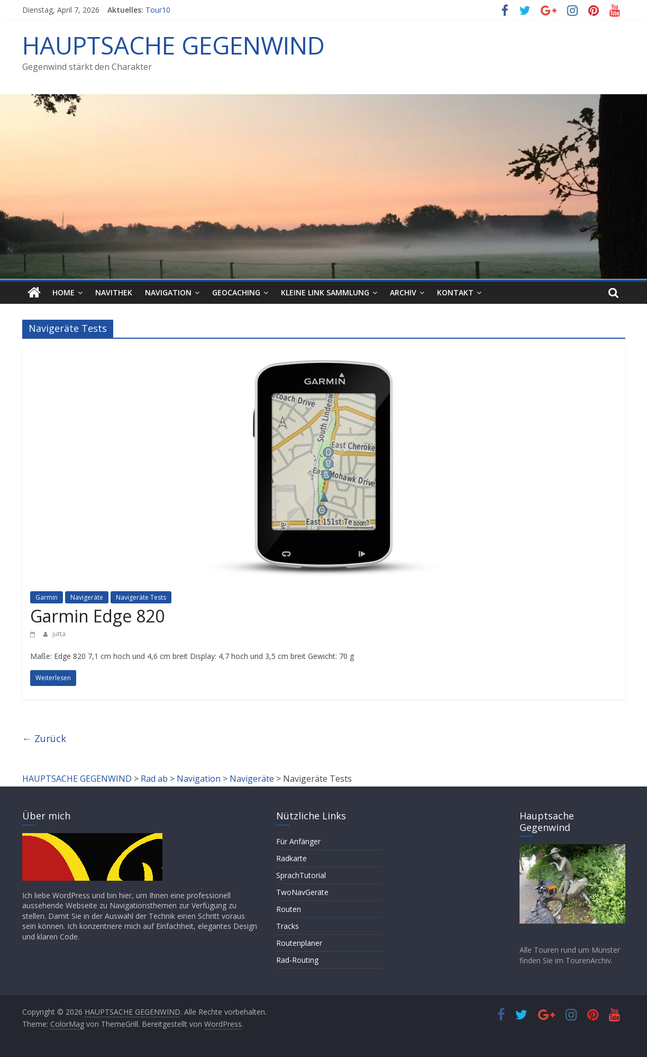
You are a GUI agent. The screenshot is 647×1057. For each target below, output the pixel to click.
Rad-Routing (297, 960)
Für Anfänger (298, 841)
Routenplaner (299, 943)
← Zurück (44, 738)
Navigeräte (86, 597)
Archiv (403, 292)
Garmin (46, 597)
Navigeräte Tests (141, 597)
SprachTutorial (301, 875)
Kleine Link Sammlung (325, 292)
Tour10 (157, 10)
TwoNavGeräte (302, 892)
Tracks (287, 926)
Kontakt (455, 292)
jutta (59, 633)
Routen (288, 909)
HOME (63, 292)
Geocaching (236, 292)
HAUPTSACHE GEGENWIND (173, 45)
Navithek (113, 292)
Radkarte (291, 858)
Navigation (168, 292)
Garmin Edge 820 (97, 615)
